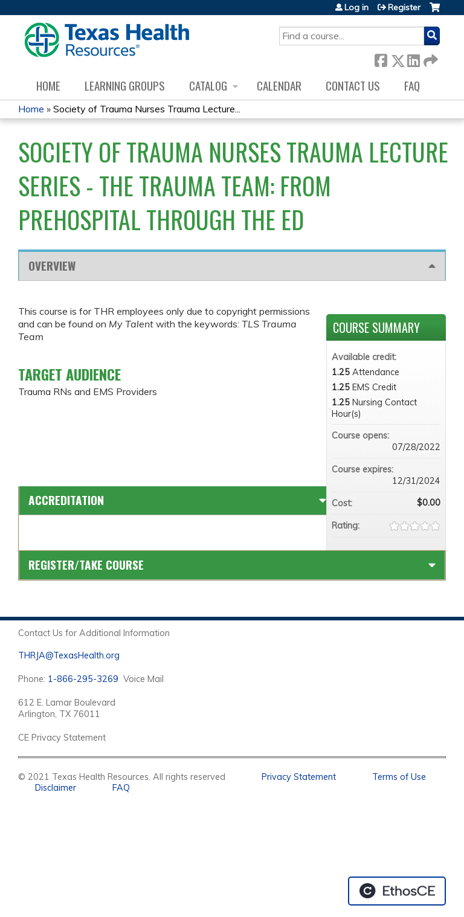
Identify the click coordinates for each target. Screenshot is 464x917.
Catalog (208, 85)
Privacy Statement (299, 776)
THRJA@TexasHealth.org (69, 655)
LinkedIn (413, 58)
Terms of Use (399, 776)
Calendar (279, 85)
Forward (430, 58)
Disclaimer (55, 787)
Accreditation (66, 500)
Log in (356, 7)
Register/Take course (86, 564)
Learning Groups (125, 85)
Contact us (353, 85)
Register (404, 7)
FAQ (412, 85)
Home (48, 85)
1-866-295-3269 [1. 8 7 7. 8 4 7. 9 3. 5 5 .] (83, 679)
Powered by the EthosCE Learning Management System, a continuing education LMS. (397, 891)
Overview (52, 265)
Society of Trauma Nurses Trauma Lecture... (146, 109)
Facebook (381, 58)
